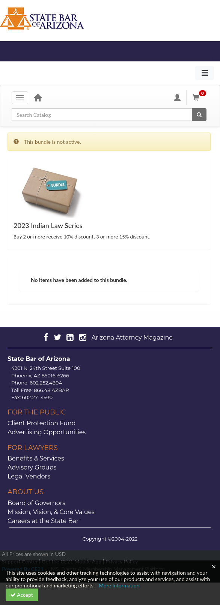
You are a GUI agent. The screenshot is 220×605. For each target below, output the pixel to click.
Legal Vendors (29, 476)
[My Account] (177, 97)
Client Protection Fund (42, 423)
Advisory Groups (32, 467)
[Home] (37, 97)
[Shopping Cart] (200, 97)
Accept (22, 595)
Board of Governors (36, 503)
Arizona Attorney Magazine (132, 337)
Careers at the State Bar (43, 521)
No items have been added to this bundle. (79, 280)
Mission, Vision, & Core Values (51, 512)
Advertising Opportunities (47, 432)
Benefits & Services (36, 458)
